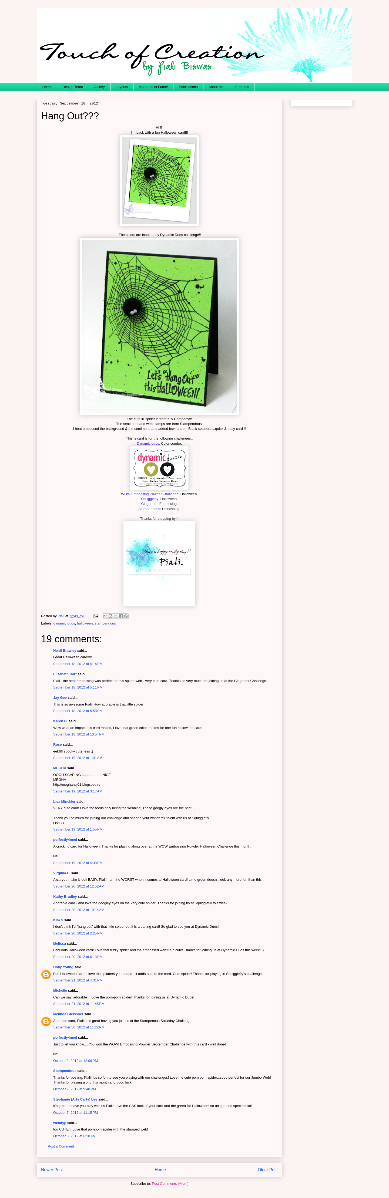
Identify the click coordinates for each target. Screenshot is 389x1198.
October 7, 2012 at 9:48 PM (74, 1089)
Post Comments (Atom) (170, 1184)
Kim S (58, 920)
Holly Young (63, 967)
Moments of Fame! (153, 87)
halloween (85, 623)
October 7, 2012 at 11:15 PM (75, 1113)
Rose (57, 745)
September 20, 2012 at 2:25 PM (77, 933)
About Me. (216, 87)
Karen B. (60, 721)
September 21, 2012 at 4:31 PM (77, 980)
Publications (188, 87)
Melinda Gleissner (68, 1014)
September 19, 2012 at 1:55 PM (77, 829)
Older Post (268, 1169)
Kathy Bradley (65, 897)
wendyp (59, 1123)
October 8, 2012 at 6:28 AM (74, 1136)
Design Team (72, 87)
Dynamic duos (148, 443)
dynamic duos (64, 623)
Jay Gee (60, 698)
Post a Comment (61, 1146)
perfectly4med (65, 840)
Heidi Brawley (64, 651)
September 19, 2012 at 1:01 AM (77, 758)
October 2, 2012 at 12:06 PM (75, 1061)
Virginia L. (61, 873)
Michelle (60, 990)
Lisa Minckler (64, 801)
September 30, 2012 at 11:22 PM (79, 1027)
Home (47, 87)
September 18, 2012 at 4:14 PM (77, 664)
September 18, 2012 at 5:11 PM (77, 687)
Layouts (122, 87)
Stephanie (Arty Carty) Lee (75, 1099)
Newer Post (52, 1169)
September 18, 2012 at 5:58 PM (77, 711)
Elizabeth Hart (65, 674)
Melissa (59, 943)
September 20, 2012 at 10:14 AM (78, 910)
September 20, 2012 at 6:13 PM (77, 957)
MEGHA (59, 768)
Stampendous (149, 509)
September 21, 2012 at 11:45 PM (79, 1004)
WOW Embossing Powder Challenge (149, 494)
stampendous (105, 623)
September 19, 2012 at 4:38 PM (77, 863)
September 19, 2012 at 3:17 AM (77, 791)
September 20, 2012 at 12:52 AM (78, 886)
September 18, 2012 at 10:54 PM (79, 734)
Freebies (242, 87)
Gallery (99, 87)
